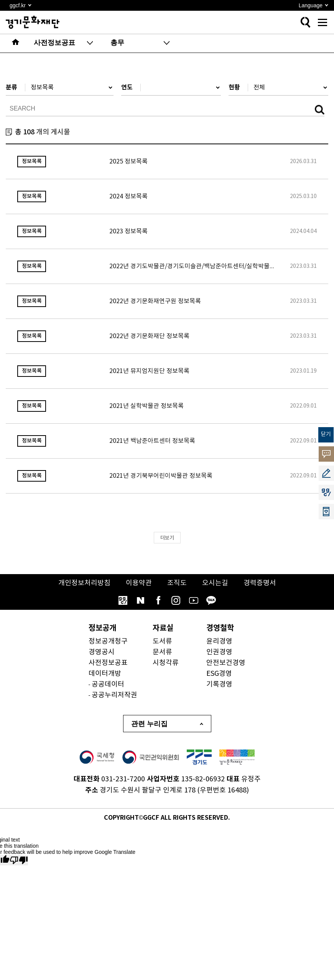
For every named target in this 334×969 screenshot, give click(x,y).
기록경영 (219, 684)
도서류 (162, 641)
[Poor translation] (19, 860)
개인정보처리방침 (84, 583)
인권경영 (219, 652)
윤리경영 (219, 641)
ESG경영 (219, 674)
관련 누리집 (149, 724)
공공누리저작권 (114, 695)
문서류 (162, 652)
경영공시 (102, 652)
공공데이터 (108, 684)
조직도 (177, 583)
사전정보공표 (108, 663)
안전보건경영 (225, 663)
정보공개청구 (108, 641)
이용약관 (139, 583)
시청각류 (166, 663)
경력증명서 (260, 583)
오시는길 (215, 583)
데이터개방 (105, 674)
